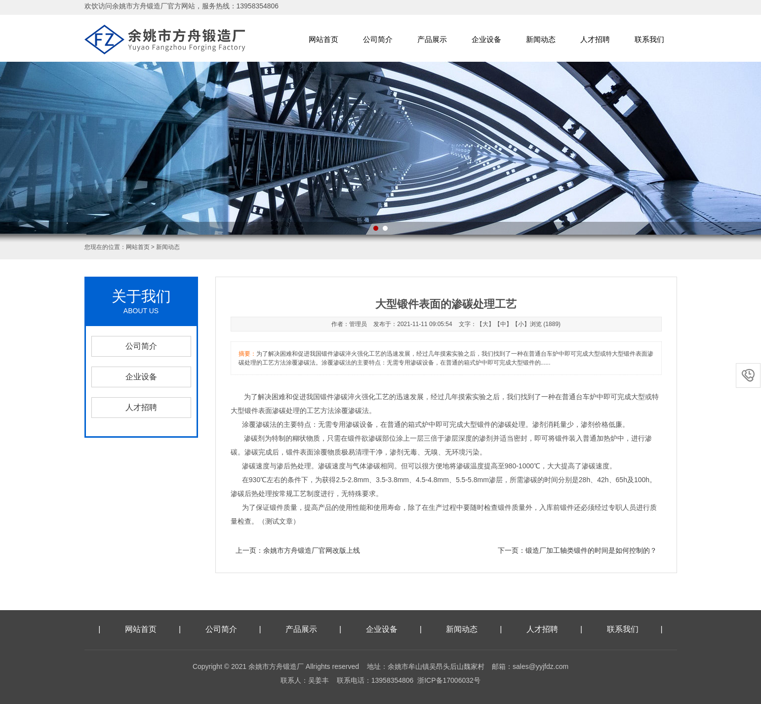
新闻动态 (541, 39)
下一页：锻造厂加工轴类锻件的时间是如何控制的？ (577, 550)
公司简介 (378, 39)
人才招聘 (595, 39)
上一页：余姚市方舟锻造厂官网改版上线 (298, 550)
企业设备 (486, 39)
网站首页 (323, 39)
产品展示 (432, 39)
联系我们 (649, 39)
